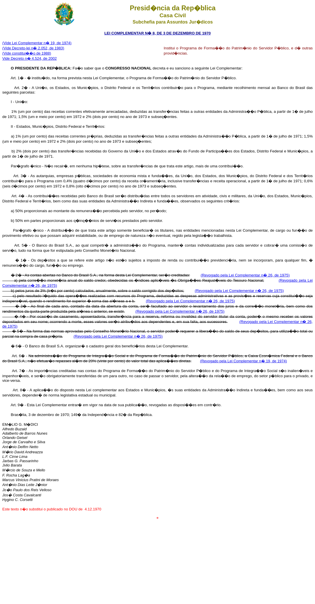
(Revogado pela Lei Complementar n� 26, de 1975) (245, 275)
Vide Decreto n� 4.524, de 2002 (29, 58)
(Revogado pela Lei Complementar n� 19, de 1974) (243, 361)
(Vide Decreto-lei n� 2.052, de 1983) (33, 48)
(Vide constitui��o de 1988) (26, 53)
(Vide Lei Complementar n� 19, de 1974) (36, 43)
